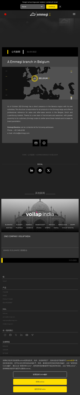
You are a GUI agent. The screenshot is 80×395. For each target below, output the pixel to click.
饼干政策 (5, 353)
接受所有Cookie (40, 389)
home (24, 155)
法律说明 (5, 349)
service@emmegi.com (9, 317)
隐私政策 (5, 346)
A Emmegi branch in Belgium (47, 155)
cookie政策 (70, 360)
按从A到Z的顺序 (7, 302)
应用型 (5, 295)
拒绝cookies (40, 382)
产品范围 (5, 292)
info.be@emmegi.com (21, 133)
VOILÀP (5, 281)
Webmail (5, 313)
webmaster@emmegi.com (10, 320)
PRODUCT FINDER (8, 299)
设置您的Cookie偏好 (40, 374)
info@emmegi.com (8, 324)
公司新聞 (31, 155)
